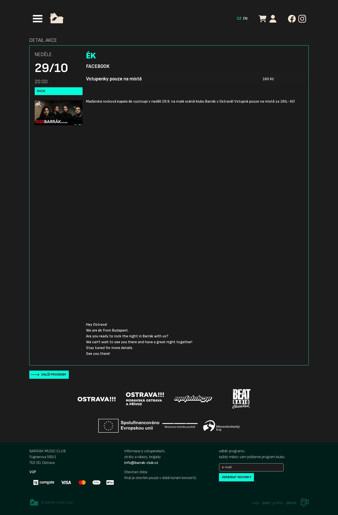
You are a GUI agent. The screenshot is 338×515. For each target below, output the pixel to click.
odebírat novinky (236, 477)
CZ (239, 18)
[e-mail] (251, 467)
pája (266, 503)
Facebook (98, 66)
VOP (32, 472)
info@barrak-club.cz (141, 462)
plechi (291, 503)
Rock (41, 91)
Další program (53, 375)
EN (245, 18)
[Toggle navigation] (37, 18)
